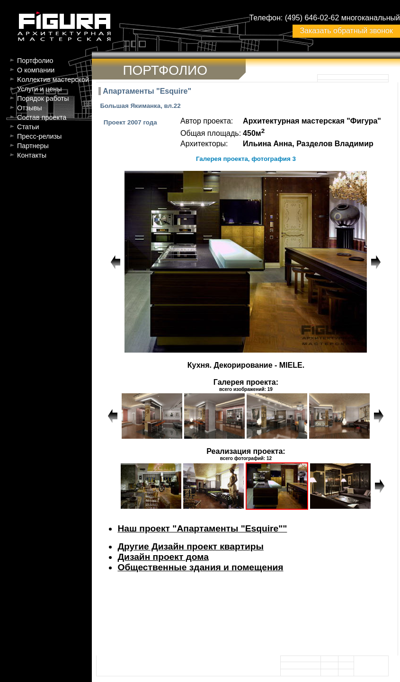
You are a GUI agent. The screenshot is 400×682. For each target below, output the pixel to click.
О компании (35, 70)
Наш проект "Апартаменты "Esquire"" (202, 528)
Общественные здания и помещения (200, 567)
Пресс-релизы (39, 136)
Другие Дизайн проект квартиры (190, 546)
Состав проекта (41, 117)
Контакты (31, 155)
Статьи (28, 127)
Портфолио (35, 60)
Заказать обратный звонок (346, 31)
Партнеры (33, 146)
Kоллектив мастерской (53, 79)
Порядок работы (43, 98)
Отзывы (29, 108)
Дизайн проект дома (162, 557)
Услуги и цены (39, 89)
